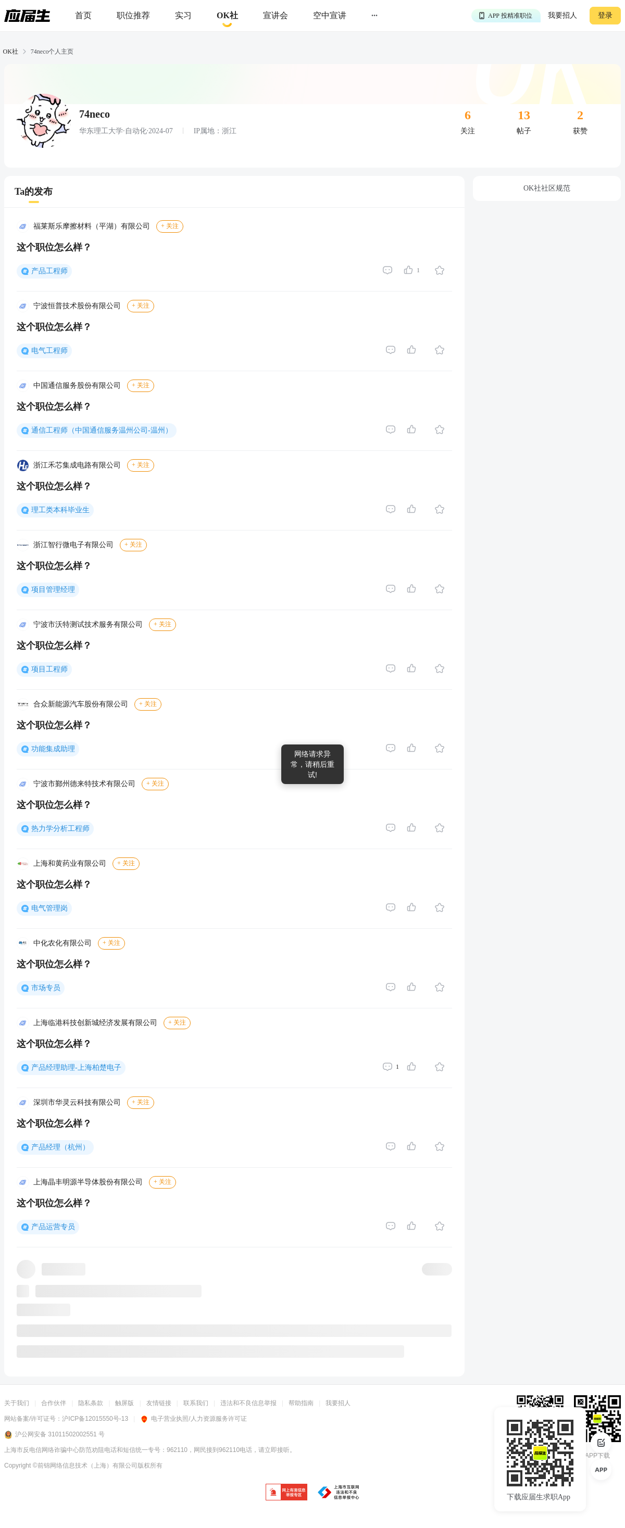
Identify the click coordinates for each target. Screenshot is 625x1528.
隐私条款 (90, 1403)
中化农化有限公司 (62, 943)
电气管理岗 (49, 908)
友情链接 (158, 1403)
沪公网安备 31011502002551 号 (54, 1435)
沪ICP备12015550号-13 (95, 1418)
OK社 (10, 51)
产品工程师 (49, 271)
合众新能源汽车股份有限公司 (80, 704)
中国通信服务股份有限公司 (77, 385)
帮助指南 (301, 1403)
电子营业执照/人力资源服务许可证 (193, 1418)
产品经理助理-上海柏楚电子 (76, 1067)
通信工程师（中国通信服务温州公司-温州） (101, 430)
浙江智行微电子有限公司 (73, 545)
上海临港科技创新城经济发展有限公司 (95, 1023)
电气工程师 (49, 351)
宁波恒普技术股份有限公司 (77, 306)
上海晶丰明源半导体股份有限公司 (88, 1182)
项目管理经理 (53, 589)
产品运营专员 (53, 1227)
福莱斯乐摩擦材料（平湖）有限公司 (91, 226)
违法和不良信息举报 (248, 1403)
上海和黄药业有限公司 (69, 863)
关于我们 (16, 1403)
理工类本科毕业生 (60, 510)
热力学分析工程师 (60, 828)
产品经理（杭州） (60, 1147)
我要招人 (562, 15)
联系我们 (195, 1403)
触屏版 (124, 1403)
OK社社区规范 (546, 188)
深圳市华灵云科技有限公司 (77, 1102)
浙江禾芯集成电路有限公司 (77, 465)
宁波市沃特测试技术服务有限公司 (88, 624)
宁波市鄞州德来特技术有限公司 (84, 784)
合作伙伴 (53, 1403)
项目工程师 (49, 669)
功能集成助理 (53, 749)
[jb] (286, 1493)
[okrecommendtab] (227, 15)
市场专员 (45, 988)
